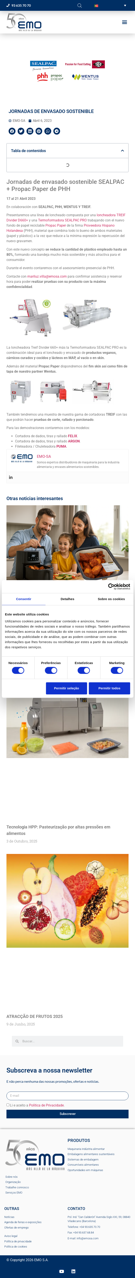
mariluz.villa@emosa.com (47, 276)
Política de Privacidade (46, 1105)
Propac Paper (55, 225)
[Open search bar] (80, 5)
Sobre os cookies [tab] (111, 599)
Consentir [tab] (23, 599)
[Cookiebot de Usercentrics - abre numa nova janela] (111, 586)
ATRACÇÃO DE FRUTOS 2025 (34, 1016)
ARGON (74, 441)
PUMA (61, 446)
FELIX (72, 436)
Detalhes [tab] (67, 599)
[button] (110, 5)
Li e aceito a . (37, 1105)
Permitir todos (109, 688)
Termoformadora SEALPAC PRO (62, 220)
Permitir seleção (66, 688)
